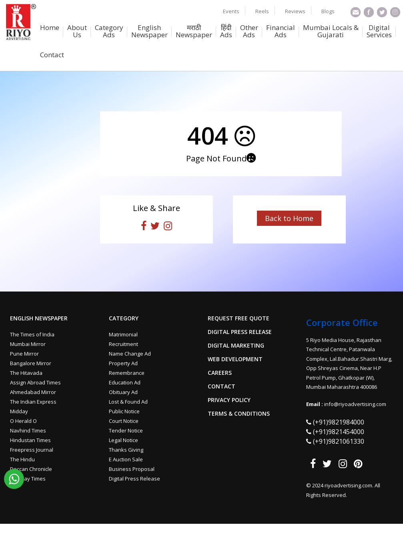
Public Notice (124, 411)
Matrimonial (123, 334)
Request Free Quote (238, 318)
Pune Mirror (24, 353)
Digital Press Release (134, 478)
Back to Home (289, 218)
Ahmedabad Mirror (33, 392)
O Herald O (23, 420)
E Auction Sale (126, 459)
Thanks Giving (126, 449)
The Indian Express (33, 401)
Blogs (328, 11)
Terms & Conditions (239, 413)
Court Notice (123, 420)
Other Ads (249, 31)
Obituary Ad (123, 392)
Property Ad (123, 363)
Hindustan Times (30, 440)
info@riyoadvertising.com (355, 404)
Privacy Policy (229, 400)
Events (231, 11)
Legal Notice (123, 440)
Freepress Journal (31, 449)
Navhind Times (28, 430)
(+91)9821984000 (338, 422)
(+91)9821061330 (338, 441)
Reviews (295, 11)
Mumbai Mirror (28, 344)
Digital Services (379, 31)
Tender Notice (126, 430)
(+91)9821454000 (338, 431)
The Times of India (32, 334)
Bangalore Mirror (30, 363)
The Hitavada (26, 372)
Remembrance (126, 372)
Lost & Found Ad (128, 401)
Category (123, 318)
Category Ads (109, 31)
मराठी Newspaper (194, 31)
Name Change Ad (130, 353)
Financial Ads (280, 31)
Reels (262, 11)
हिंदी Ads (226, 31)
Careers (220, 373)
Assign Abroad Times (35, 382)
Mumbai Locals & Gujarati (331, 31)
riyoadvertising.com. (350, 485)
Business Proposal (131, 469)
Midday (19, 411)
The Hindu (22, 459)
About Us (77, 31)
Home (49, 28)
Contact (52, 55)
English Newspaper (149, 31)
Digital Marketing (236, 345)
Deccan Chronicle (31, 469)
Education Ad (124, 382)
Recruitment (123, 344)
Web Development (235, 359)
